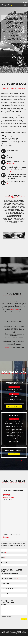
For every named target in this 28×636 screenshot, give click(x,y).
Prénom (3, 552)
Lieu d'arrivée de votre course (9, 578)
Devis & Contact (14, 309)
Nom (2, 548)
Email (3, 557)
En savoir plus (10, 163)
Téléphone (4, 562)
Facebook (6, 536)
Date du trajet (5, 583)
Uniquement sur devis (14, 454)
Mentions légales (14, 634)
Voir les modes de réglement (14, 460)
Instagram (6, 537)
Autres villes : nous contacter (14, 406)
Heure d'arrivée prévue (7, 588)
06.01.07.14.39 (23, 2)
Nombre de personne (7, 593)
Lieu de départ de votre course (9, 573)
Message (3, 604)
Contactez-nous (8, 347)
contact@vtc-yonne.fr (19, 1)
